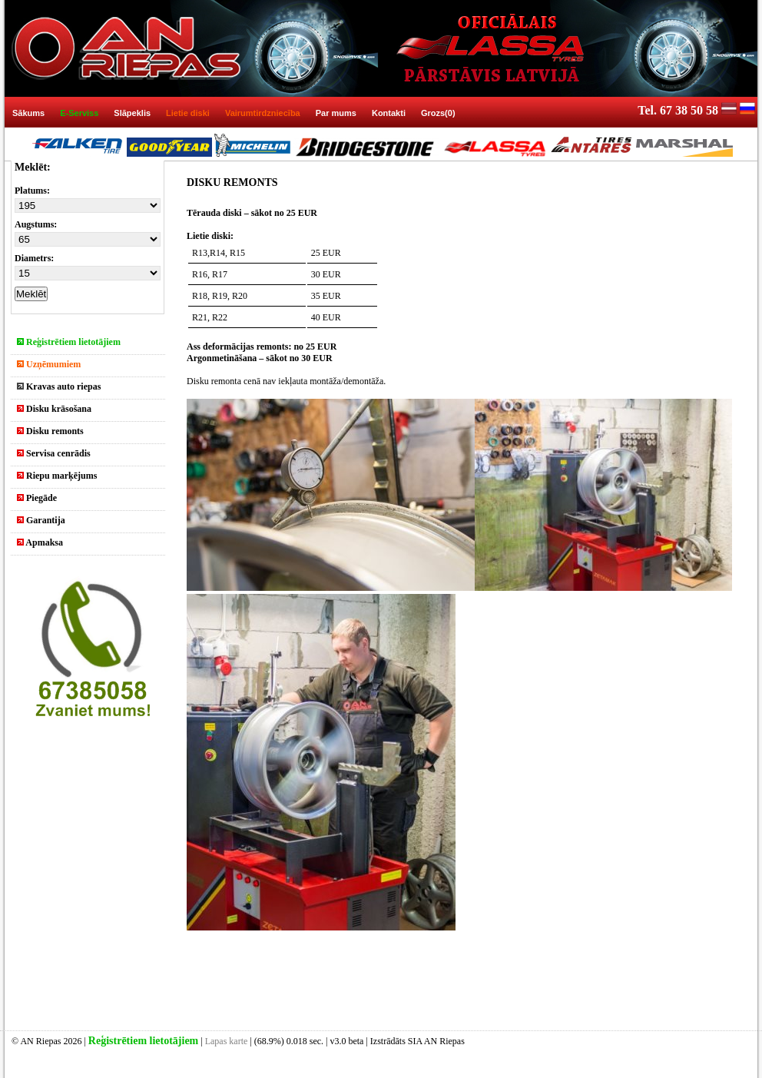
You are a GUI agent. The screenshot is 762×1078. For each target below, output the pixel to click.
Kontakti (389, 113)
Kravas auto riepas (59, 386)
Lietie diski (188, 113)
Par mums (336, 113)
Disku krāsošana (54, 408)
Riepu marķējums (57, 475)
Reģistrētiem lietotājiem (69, 342)
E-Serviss (79, 113)
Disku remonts (50, 431)
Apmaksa (40, 542)
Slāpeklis (132, 113)
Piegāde (37, 498)
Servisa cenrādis (54, 453)
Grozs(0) (438, 113)
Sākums (28, 113)
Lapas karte (226, 1041)
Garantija (41, 520)
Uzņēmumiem (49, 364)
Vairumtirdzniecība (262, 113)
